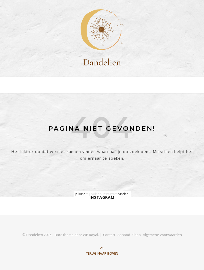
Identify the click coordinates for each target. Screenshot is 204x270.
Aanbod (123, 234)
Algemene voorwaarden (162, 234)
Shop (136, 234)
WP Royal (90, 234)
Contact (109, 234)
